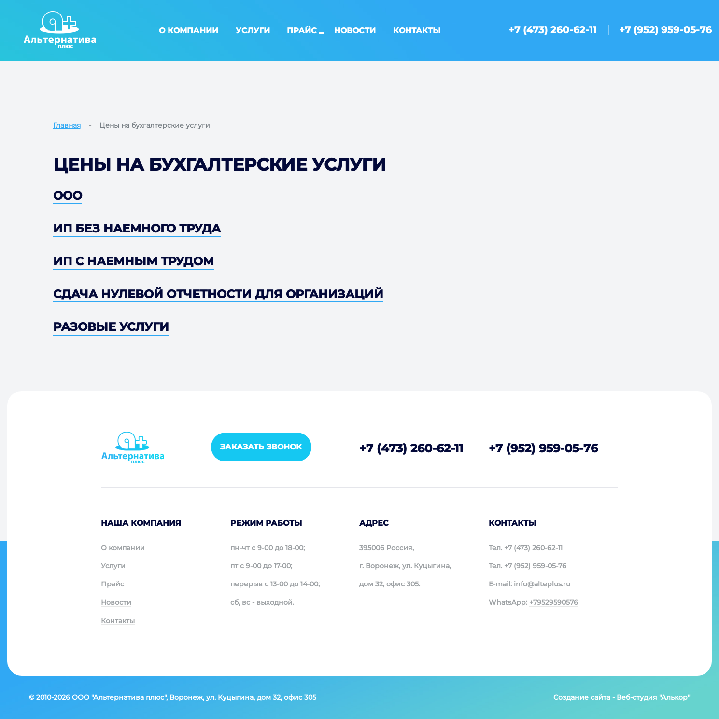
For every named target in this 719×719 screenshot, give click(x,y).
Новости (355, 30)
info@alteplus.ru (542, 584)
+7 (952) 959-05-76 (665, 30)
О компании (188, 30)
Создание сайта (581, 697)
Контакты (416, 30)
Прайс (302, 30)
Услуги (253, 30)
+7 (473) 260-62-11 (552, 30)
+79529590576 (553, 602)
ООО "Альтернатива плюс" (119, 697)
